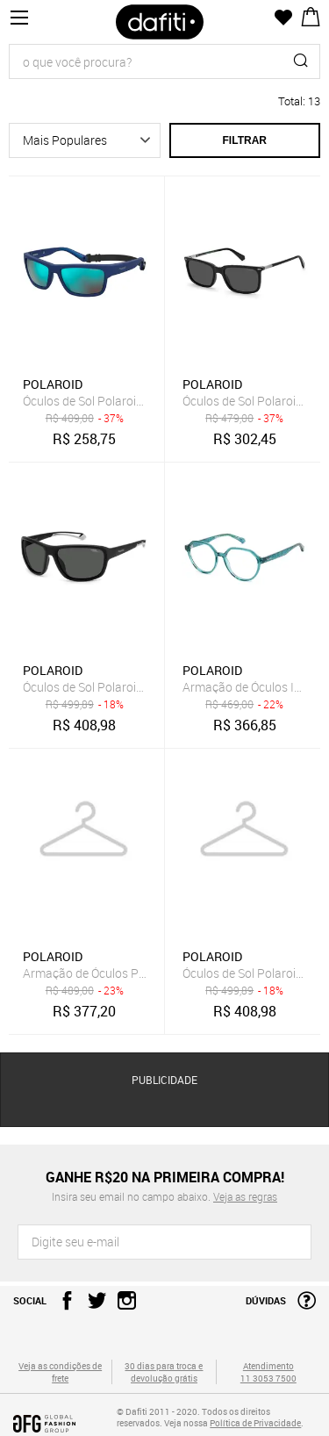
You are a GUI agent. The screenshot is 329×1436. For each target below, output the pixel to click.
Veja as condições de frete (60, 1372)
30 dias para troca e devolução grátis (164, 1372)
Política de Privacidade (255, 1423)
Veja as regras (245, 1196)
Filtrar (245, 140)
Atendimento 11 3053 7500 (268, 1372)
